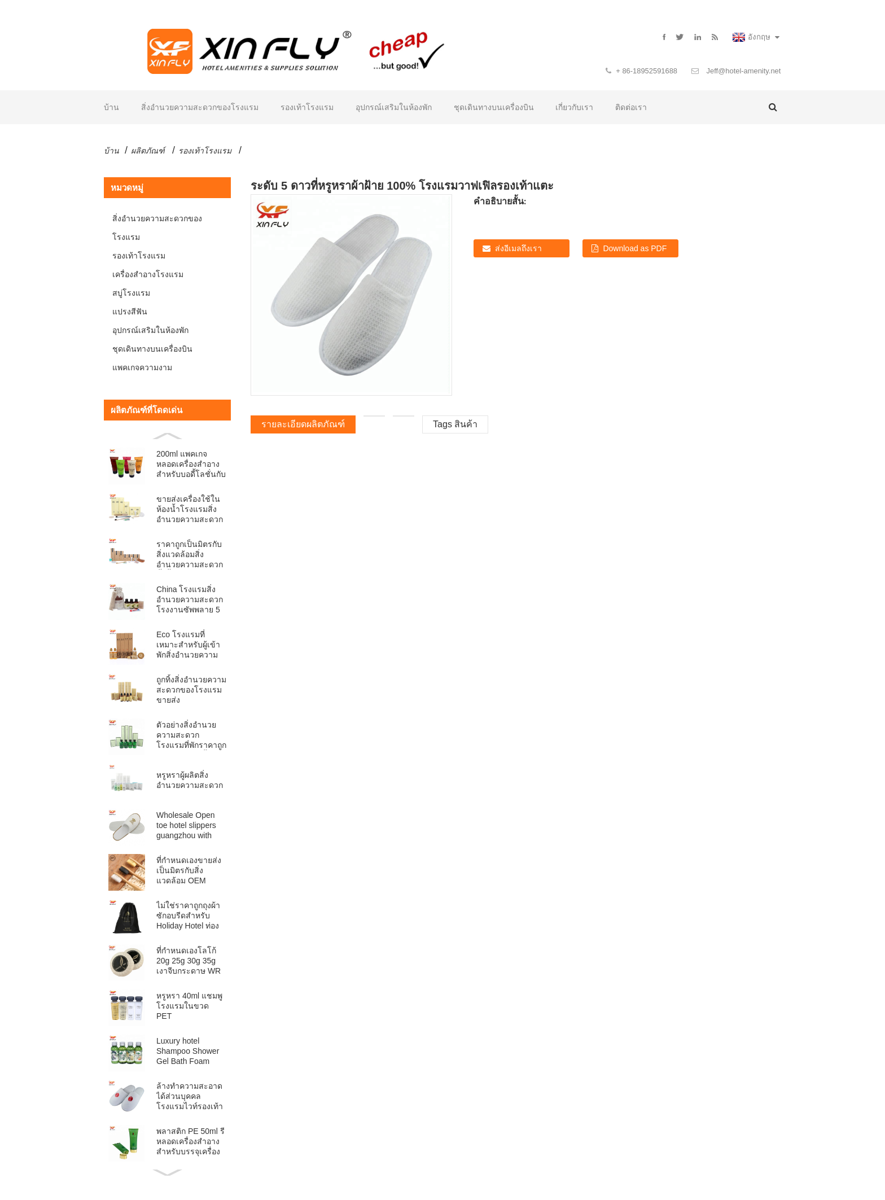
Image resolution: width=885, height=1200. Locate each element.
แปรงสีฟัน (129, 312)
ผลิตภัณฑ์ (148, 151)
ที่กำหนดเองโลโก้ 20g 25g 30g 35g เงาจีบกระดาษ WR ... (188, 961)
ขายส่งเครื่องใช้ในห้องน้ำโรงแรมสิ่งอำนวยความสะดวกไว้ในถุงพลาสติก (189, 510)
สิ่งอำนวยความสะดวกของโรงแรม (200, 107)
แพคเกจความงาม (142, 368)
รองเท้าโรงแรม (307, 107)
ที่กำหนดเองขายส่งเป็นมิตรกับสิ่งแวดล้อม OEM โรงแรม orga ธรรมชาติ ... (188, 871)
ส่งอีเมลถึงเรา (518, 248)
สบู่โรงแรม (131, 293)
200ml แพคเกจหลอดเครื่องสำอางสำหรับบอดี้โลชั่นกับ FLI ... (191, 465)
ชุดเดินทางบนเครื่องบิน (494, 107)
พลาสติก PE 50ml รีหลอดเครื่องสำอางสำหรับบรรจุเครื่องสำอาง (190, 1142)
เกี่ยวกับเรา (574, 107)
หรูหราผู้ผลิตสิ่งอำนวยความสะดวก (189, 780)
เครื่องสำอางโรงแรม (147, 274)
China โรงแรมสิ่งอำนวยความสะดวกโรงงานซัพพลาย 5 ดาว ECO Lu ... (189, 600)
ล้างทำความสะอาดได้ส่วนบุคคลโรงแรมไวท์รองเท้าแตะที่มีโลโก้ (189, 1097)
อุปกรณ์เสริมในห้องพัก (394, 107)
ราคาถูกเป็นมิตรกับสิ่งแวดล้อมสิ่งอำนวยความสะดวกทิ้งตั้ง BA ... (189, 555)
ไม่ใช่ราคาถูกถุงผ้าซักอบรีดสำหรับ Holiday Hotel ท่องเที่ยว (188, 916)
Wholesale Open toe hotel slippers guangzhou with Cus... (186, 826)
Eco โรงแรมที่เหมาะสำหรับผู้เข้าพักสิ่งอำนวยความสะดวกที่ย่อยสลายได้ (188, 645)
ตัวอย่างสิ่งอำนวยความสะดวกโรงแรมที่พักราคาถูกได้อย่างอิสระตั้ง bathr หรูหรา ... (191, 736)
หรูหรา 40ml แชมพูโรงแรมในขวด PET (189, 1006)
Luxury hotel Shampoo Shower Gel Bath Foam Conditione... (187, 1052)
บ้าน (111, 107)
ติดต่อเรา (631, 107)
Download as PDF (635, 248)
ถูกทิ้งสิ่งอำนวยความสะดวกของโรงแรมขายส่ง (191, 690)
